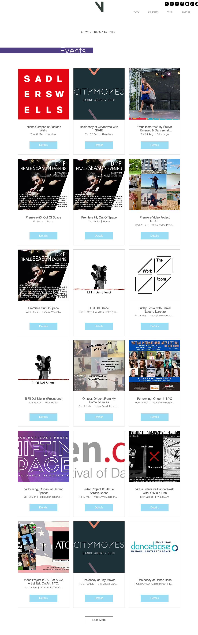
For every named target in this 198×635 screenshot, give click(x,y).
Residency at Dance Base (154, 580)
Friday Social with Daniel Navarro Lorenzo (155, 309)
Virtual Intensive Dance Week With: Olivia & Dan (154, 490)
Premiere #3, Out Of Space (43, 217)
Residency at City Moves (99, 580)
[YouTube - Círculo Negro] (187, 4)
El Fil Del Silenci (98, 308)
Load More (99, 619)
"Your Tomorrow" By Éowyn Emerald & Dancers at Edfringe (154, 128)
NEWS (85, 32)
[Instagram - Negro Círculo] (177, 4)
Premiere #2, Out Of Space (99, 217)
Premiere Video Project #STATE (155, 219)
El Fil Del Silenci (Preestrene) (43, 398)
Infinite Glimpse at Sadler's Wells (43, 128)
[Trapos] (172, 4)
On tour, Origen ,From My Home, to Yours (99, 400)
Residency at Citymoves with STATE (99, 128)
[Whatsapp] (167, 4)
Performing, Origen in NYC (154, 398)
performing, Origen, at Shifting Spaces (43, 490)
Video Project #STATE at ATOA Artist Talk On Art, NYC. (43, 581)
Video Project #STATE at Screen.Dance (99, 490)
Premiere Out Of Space (43, 308)
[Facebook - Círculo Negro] (182, 4)
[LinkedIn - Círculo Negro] (192, 4)
